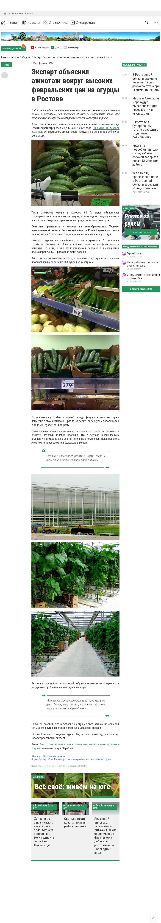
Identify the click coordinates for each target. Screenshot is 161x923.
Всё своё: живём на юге (72, 786)
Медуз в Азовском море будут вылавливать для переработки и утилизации (145, 105)
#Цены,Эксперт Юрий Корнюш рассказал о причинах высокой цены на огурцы (71, 759)
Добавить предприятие (141, 289)
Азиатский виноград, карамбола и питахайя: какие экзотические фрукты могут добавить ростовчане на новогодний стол (105, 836)
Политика (29, 13)
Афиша (7, 13)
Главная (10, 22)
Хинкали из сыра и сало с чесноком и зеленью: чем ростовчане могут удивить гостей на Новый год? (44, 832)
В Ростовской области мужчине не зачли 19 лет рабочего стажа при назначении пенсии (146, 82)
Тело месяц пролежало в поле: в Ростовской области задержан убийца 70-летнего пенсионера (145, 182)
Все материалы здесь (141, 232)
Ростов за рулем (137, 220)
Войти (156, 22)
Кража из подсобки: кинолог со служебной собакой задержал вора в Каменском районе (145, 155)
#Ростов (35, 756)
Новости (31, 22)
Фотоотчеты (17, 13)
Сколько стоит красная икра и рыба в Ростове (75, 822)
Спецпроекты (84, 22)
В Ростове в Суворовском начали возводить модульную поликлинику (145, 129)
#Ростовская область (54, 756)
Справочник (55, 22)
